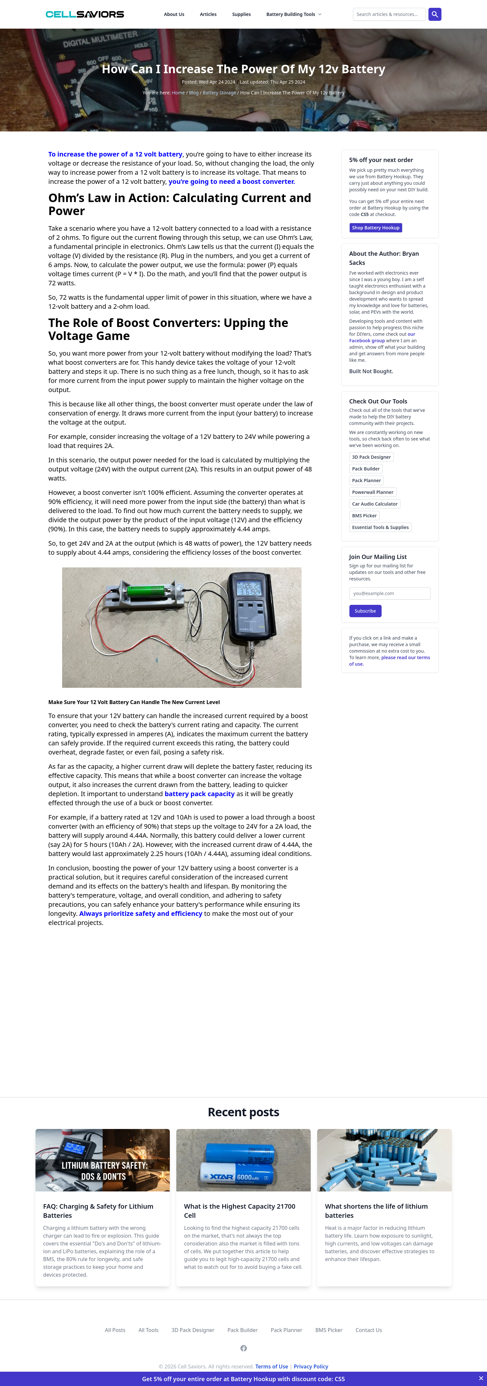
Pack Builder (366, 469)
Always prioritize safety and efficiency (140, 913)
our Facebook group (382, 337)
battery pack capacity (200, 793)
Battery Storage (219, 92)
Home (178, 92)
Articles (208, 14)
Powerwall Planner (373, 492)
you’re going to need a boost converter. (232, 181)
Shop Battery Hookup (376, 227)
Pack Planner (366, 480)
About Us (174, 14)
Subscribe (365, 611)
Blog (194, 92)
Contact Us (369, 1330)
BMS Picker (364, 515)
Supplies (241, 14)
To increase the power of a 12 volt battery (115, 154)
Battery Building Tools (294, 14)
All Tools (149, 1330)
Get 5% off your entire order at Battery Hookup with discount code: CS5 (243, 1379)
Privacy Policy (311, 1366)
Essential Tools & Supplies (380, 527)
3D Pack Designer (371, 457)
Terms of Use (271, 1366)
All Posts (115, 1330)
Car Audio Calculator (375, 504)
